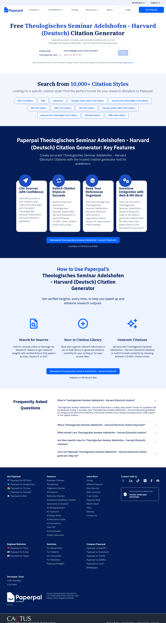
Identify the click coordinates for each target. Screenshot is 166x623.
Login (128, 9)
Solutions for (58, 9)
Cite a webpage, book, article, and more (81, 51)
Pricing (75, 9)
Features (36, 9)
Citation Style (45, 51)
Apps (112, 9)
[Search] (89, 54)
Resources (94, 9)
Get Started (151, 9)
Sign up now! (128, 62)
